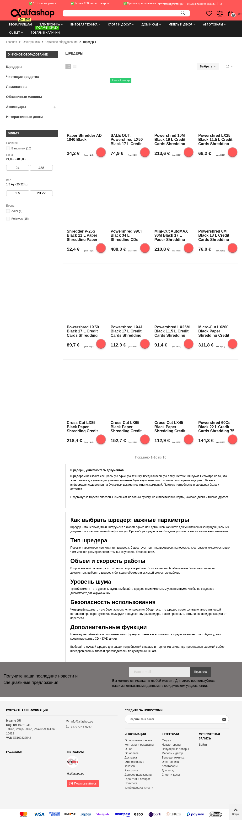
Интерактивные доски (24, 117)
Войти (203, 744)
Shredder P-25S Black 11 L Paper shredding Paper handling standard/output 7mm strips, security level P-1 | (84, 235)
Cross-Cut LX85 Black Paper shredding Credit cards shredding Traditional (82, 427)
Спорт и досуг (119, 24)
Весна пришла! (20, 22)
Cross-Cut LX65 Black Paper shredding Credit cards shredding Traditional (126, 427)
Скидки (166, 740)
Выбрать (208, 66)
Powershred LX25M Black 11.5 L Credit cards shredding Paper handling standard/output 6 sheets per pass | (172, 331)
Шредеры (14, 67)
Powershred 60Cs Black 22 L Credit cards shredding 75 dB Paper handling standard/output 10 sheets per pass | (216, 427)
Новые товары (171, 744)
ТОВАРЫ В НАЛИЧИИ (45, 31)
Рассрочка (132, 770)
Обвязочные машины (24, 97)
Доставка (131, 757)
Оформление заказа (138, 740)
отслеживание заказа (201, 3)
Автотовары (213, 24)
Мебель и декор (181, 24)
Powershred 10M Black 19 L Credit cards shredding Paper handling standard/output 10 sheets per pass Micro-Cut (172, 139)
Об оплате (132, 753)
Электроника (49, 24)
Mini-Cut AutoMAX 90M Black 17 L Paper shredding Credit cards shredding (171, 235)
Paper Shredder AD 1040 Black (84, 137)
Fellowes (20, 218)
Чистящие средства (22, 77)
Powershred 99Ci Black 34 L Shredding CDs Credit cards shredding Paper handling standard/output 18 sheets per (128, 235)
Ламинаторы (16, 87)
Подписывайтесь (83, 783)
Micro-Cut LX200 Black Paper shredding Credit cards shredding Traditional (213, 331)
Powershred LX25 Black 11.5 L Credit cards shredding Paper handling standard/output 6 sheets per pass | (215, 139)
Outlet (14, 33)
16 (229, 66)
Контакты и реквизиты (139, 744)
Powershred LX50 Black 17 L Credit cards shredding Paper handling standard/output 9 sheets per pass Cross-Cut (83, 331)
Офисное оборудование (28, 54)
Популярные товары (175, 749)
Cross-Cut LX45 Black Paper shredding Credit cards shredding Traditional (170, 427)
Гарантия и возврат (138, 779)
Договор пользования (139, 774)
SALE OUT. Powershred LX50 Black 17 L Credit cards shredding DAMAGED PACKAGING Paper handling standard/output (128, 139)
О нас (128, 749)
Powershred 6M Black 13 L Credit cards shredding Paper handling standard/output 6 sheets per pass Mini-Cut (215, 235)
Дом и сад (149, 24)
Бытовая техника (83, 24)
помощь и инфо (173, 3)
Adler (16, 211)
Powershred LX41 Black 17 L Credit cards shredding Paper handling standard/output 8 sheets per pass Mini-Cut (127, 331)
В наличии (21, 148)
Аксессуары (16, 107)
